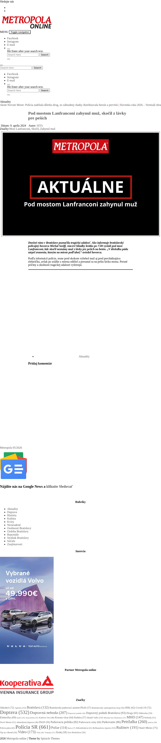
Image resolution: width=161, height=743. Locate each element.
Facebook (12, 38)
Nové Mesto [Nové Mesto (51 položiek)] (8, 722)
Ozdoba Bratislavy (18, 531)
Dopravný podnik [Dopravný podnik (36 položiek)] (76, 713)
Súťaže (11, 541)
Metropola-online (16, 738)
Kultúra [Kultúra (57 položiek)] (80, 717)
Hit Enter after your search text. (25, 51)
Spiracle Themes (50, 738)
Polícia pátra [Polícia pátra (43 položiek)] (7, 728)
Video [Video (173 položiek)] (27, 732)
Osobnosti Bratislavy (19, 528)
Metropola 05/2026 (11, 447)
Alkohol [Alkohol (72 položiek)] (7, 707)
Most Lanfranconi (19, 128)
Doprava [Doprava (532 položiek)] (14, 712)
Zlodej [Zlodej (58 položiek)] (61, 732)
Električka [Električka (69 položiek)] (8, 717)
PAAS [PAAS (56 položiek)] (44, 722)
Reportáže (13, 534)
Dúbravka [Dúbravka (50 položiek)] (145, 713)
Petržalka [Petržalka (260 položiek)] (134, 721)
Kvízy (10, 521)
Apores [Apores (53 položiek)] (20, 707)
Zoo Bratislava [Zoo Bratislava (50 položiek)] (76, 732)
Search (37, 67)
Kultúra (11, 518)
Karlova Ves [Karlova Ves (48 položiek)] (46, 717)
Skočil (35, 128)
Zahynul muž (47, 128)
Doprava (12, 512)
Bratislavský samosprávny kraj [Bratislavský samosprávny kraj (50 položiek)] (108, 708)
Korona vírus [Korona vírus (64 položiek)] (64, 717)
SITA (40, 125)
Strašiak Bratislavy (18, 537)
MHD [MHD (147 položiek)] (135, 717)
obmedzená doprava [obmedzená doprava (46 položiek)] (27, 722)
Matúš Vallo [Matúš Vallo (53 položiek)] (95, 717)
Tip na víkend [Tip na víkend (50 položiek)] (8, 732)
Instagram (13, 41)
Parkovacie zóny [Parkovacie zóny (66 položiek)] (90, 722)
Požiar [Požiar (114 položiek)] (59, 727)
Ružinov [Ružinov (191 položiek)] (127, 727)
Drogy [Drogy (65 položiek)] (132, 713)
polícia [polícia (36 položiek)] (152, 722)
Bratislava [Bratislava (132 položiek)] (38, 707)
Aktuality (84, 356)
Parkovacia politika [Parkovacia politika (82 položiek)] (64, 722)
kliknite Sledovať (59, 486)
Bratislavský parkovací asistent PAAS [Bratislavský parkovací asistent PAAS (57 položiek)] (70, 707)
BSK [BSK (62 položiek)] (130, 707)
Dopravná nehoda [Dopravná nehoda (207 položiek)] (48, 712)
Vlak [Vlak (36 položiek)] (40, 732)
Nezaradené (14, 524)
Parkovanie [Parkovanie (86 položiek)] (111, 722)
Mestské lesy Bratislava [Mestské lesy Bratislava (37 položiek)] (115, 718)
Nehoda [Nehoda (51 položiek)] (150, 717)
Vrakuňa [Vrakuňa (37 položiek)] (50, 732)
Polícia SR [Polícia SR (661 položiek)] (32, 727)
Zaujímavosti (14, 544)
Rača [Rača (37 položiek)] (71, 728)
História (11, 515)
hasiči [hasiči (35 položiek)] (21, 718)
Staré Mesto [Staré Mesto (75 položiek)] (148, 727)
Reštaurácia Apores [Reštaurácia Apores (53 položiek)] (104, 728)
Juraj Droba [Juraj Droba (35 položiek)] (32, 718)
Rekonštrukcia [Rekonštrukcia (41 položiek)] (84, 728)
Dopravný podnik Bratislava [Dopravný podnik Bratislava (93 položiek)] (106, 713)
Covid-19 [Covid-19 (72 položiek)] (143, 707)
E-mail (11, 44)
